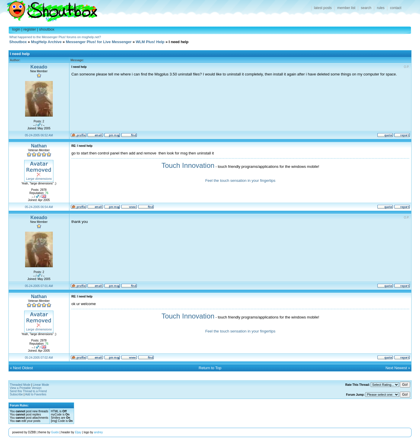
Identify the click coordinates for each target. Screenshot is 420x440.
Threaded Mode (20, 384)
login (16, 29)
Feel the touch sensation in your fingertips (240, 180)
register (29, 29)
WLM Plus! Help (150, 42)
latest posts (323, 8)
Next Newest (396, 368)
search (366, 8)
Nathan (39, 145)
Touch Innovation (188, 165)
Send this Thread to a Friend (28, 391)
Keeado (38, 66)
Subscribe (16, 394)
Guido (55, 432)
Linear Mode (41, 384)
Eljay (78, 432)
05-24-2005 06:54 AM (39, 207)
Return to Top (210, 368)
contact (395, 8)
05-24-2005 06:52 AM (39, 135)
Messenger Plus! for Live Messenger (99, 42)
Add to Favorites (35, 394)
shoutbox (47, 29)
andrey (98, 432)
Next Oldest (23, 368)
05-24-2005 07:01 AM (39, 286)
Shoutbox (48, 9)
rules (380, 8)
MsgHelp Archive (46, 42)
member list (346, 8)
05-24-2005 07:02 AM (39, 357)
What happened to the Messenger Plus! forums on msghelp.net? (55, 37)
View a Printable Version (25, 388)
